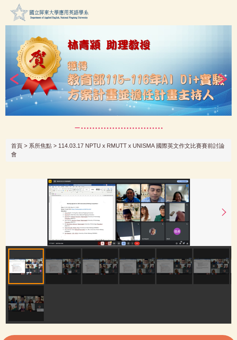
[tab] (77, 128)
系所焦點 (40, 146)
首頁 (16, 146)
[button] (14, 79)
